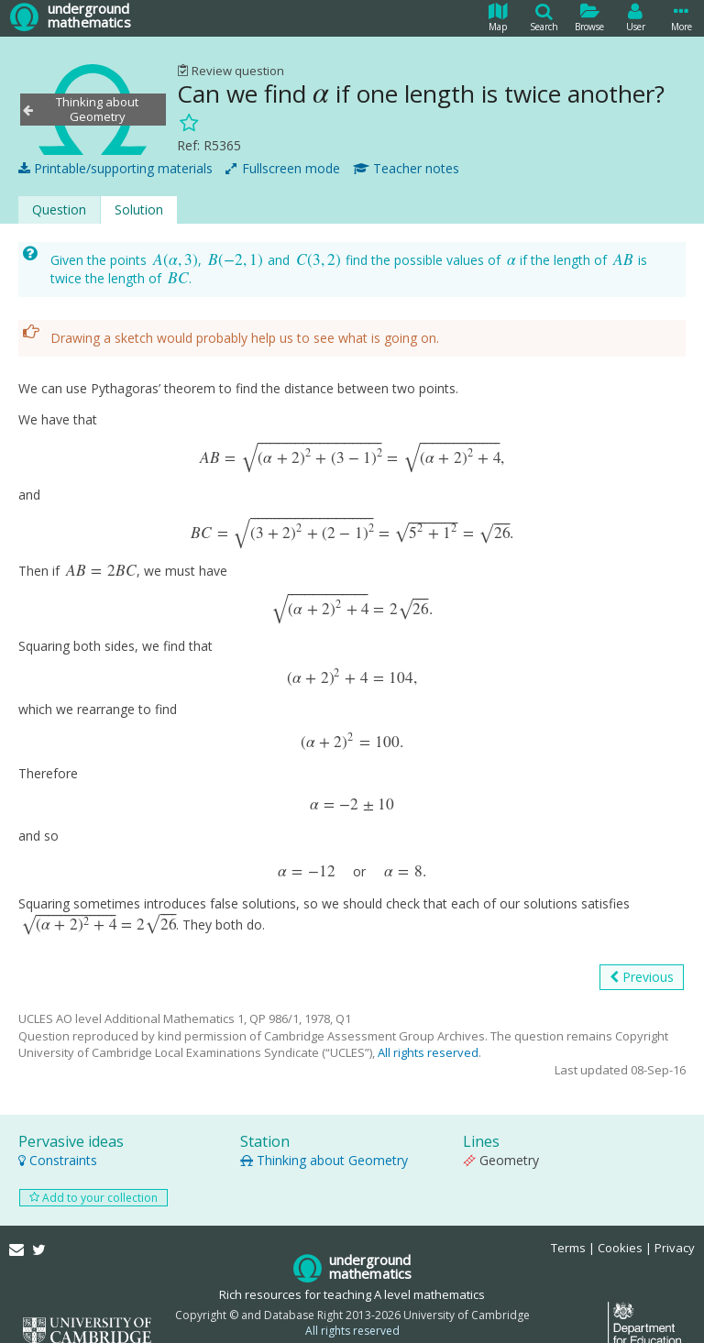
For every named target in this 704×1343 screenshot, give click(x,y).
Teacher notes (406, 164)
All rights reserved (428, 1027)
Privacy (674, 1223)
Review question (230, 70)
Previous (642, 952)
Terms (568, 1223)
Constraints (57, 1134)
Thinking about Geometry (324, 1134)
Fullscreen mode (283, 164)
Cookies (620, 1223)
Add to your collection (93, 1172)
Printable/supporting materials (115, 164)
